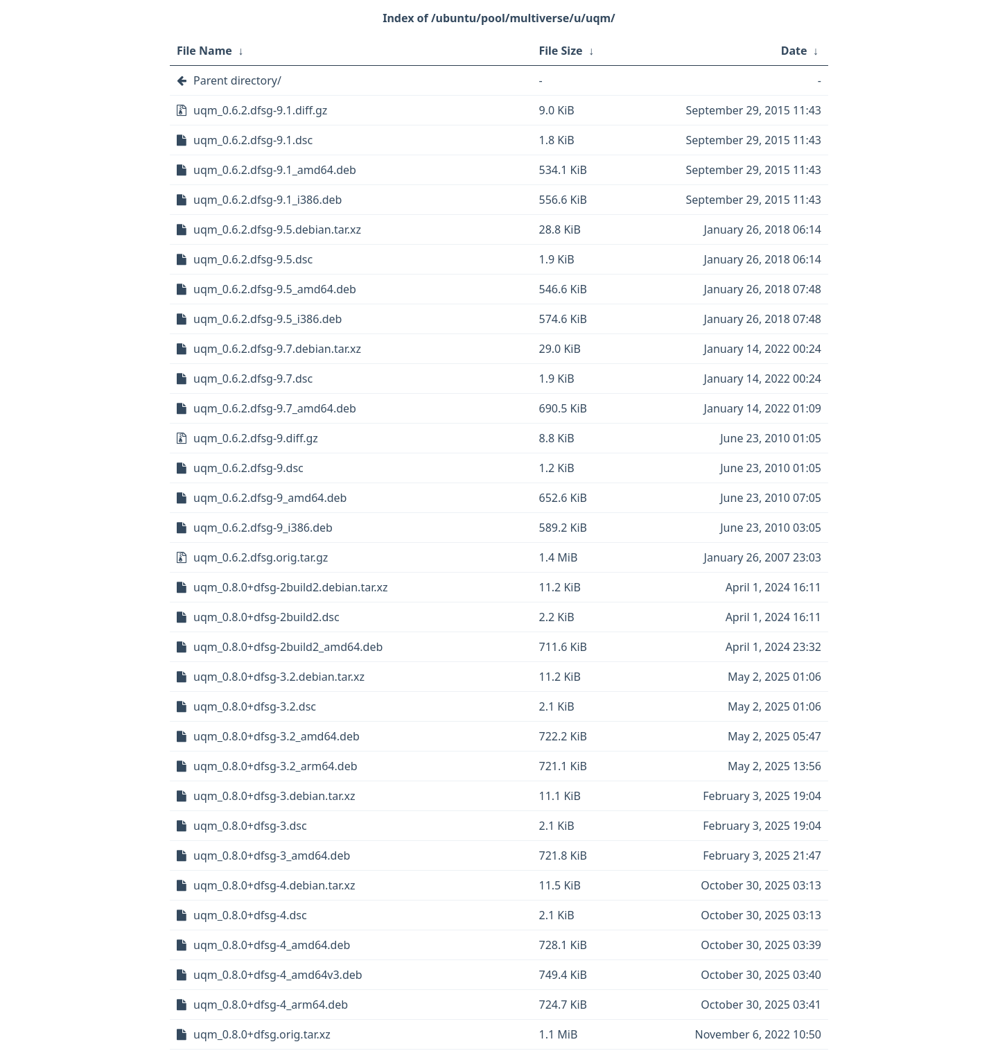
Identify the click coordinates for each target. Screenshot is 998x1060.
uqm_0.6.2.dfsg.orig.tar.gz (260, 557)
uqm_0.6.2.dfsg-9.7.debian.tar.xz (277, 348)
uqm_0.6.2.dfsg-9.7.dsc (253, 378)
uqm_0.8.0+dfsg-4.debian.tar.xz (274, 885)
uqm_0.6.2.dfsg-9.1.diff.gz (260, 110)
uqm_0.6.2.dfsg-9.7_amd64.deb (274, 408)
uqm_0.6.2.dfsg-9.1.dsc (253, 140)
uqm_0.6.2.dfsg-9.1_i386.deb (267, 199)
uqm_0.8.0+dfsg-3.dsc (250, 825)
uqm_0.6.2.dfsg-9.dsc (248, 468)
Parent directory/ (237, 80)
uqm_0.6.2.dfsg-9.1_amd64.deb (274, 169)
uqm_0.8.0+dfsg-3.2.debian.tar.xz (279, 676)
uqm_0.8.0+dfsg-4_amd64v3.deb (277, 974)
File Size (561, 50)
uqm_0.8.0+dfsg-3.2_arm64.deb (275, 766)
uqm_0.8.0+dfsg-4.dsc (250, 915)
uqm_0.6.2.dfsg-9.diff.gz (255, 438)
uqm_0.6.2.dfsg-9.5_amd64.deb (274, 289)
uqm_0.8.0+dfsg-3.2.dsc (254, 706)
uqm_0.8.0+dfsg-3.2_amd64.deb (276, 736)
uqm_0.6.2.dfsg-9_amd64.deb (270, 497)
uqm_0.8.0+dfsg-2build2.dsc (266, 617)
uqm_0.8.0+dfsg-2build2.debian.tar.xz (290, 587)
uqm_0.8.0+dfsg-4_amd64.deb (271, 945)
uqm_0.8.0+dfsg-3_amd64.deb (271, 855)
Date (794, 50)
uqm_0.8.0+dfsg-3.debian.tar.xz (274, 795)
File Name (204, 50)
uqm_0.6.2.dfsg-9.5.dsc (253, 259)
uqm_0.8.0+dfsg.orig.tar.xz (262, 1034)
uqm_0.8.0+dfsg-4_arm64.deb (270, 1004)
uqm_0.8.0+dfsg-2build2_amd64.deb (288, 646)
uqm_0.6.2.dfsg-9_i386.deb (263, 527)
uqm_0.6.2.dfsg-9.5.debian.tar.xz (277, 229)
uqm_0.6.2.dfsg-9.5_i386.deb (267, 319)
